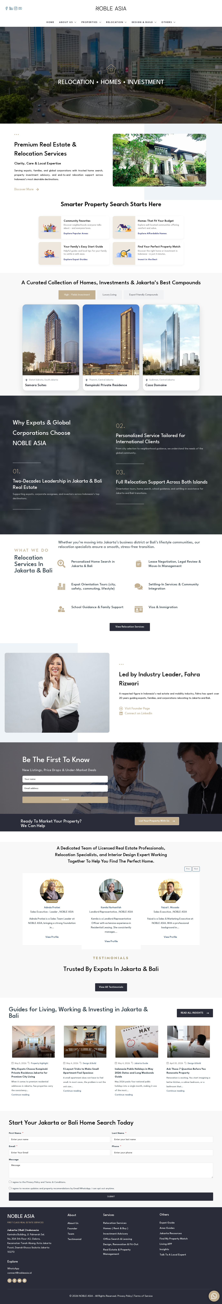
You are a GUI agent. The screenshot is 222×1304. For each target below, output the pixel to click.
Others (166, 22)
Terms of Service (143, 1296)
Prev (188, 869)
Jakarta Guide (141, 1063)
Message (14, 1159)
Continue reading (20, 1095)
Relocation (114, 22)
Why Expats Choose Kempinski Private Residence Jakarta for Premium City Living (29, 1073)
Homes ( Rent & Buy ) (115, 1228)
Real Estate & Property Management (117, 1251)
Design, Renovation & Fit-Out (120, 1244)
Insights (164, 1249)
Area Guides (167, 1228)
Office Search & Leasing (117, 1239)
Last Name (118, 1133)
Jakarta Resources (171, 1233)
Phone (116, 1146)
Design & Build (142, 22)
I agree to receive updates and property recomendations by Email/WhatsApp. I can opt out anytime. (63, 1188)
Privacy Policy (125, 1296)
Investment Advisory (115, 1234)
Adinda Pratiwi (52, 907)
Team (71, 1234)
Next (196, 869)
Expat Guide (167, 1223)
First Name (15, 1133)
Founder (72, 1228)
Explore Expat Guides (76, 259)
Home (50, 22)
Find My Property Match (174, 1239)
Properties (89, 22)
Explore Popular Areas (76, 233)
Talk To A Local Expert (173, 1254)
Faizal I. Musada (170, 907)
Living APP (166, 1244)
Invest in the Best (147, 259)
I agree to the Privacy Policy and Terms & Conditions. (39, 1182)
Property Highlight (39, 1063)
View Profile (52, 937)
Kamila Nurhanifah (111, 907)
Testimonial (74, 1239)
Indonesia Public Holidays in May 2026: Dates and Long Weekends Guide (134, 1073)
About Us (66, 22)
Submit (65, 800)
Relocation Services (115, 1223)
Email (12, 1146)
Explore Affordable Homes (152, 233)
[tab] (77, 294)
